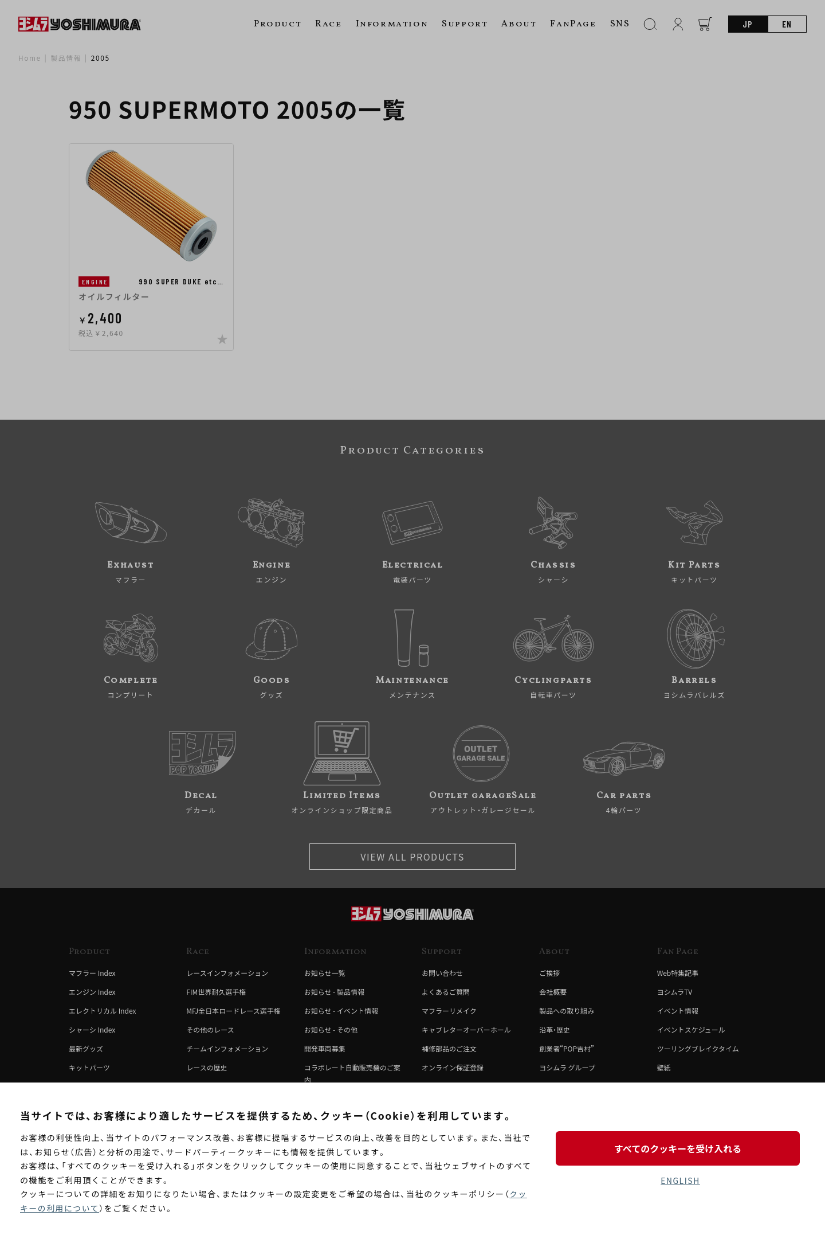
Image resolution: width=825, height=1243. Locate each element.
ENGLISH (680, 1180)
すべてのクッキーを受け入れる (680, 1148)
